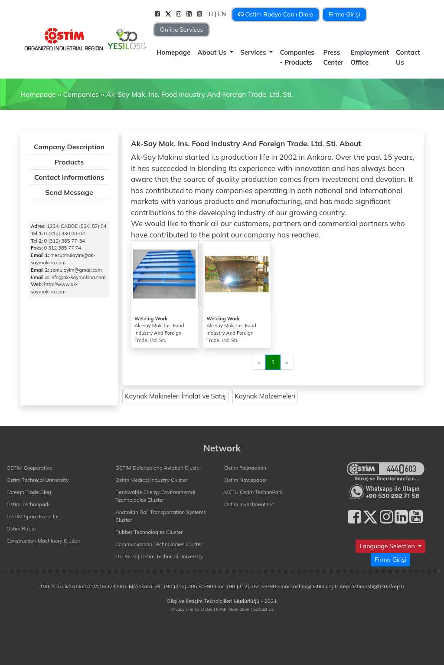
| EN (221, 14)
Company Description (69, 146)
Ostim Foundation (245, 467)
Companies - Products (297, 57)
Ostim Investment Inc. (249, 504)
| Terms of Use (199, 609)
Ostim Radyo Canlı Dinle (275, 14)
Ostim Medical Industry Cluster (151, 480)
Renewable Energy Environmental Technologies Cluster (155, 496)
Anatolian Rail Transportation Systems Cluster (160, 516)
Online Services (181, 29)
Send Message (69, 192)
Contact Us (408, 57)
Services (254, 52)
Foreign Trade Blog (29, 492)
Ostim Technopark (28, 504)
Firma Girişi (344, 14)
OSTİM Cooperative (29, 467)
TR (210, 14)
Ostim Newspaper (245, 480)
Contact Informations (69, 177)
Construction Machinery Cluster (43, 540)
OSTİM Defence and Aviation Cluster (158, 467)
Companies (81, 94)
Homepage (173, 52)
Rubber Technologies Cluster (149, 532)
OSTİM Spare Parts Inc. (34, 516)
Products (69, 162)
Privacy (177, 609)
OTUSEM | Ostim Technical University (159, 556)
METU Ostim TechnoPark (253, 492)
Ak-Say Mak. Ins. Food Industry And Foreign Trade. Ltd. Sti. (199, 94)
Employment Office (369, 57)
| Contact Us (262, 609)
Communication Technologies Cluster (158, 544)
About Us (212, 52)
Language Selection (387, 546)
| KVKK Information (231, 609)
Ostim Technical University (38, 480)
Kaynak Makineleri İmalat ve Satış (175, 396)
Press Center (333, 57)
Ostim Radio (21, 528)
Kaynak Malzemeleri (265, 396)
